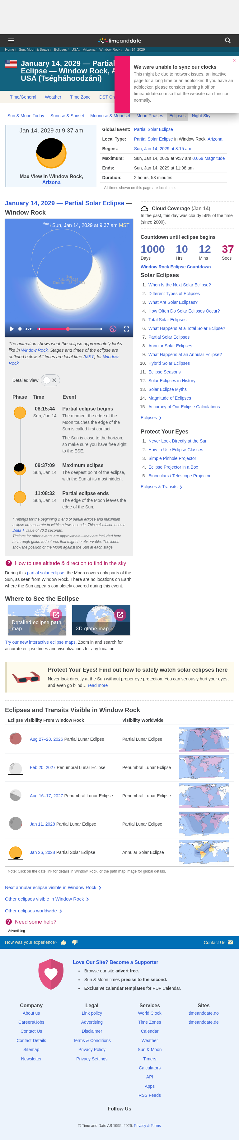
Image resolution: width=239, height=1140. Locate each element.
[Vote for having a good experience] (63, 942)
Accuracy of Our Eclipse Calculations (184, 406)
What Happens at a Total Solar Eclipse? (186, 328)
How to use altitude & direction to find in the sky (70, 563)
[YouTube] (141, 1120)
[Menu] (11, 40)
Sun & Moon (150, 1049)
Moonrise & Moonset (110, 115)
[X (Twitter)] (109, 1120)
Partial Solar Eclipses (169, 337)
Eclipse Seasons (164, 371)
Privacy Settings (91, 1058)
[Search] (228, 40)
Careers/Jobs (31, 1022)
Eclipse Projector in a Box (173, 467)
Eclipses (60, 49)
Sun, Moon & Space (34, 49)
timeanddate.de (204, 1022)
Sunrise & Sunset (67, 115)
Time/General (23, 97)
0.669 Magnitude (208, 158)
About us (31, 1013)
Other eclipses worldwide (31, 910)
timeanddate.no (204, 1013)
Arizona (89, 49)
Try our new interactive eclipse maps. (41, 642)
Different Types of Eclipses (174, 293)
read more (98, 685)
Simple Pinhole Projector (172, 458)
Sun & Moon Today (25, 115)
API (149, 1076)
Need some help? (35, 922)
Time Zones (149, 1022)
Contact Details (31, 1040)
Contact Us (219, 942)
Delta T (18, 530)
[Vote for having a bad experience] (75, 942)
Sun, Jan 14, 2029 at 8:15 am (162, 148)
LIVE (25, 329)
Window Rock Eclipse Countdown (176, 266)
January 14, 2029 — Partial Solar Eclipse (64, 203)
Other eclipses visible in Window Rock (44, 898)
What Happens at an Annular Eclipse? (185, 354)
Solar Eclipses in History (171, 380)
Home (9, 49)
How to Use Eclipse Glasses (175, 449)
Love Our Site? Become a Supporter (115, 962)
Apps (150, 1086)
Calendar (150, 1031)
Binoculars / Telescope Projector (179, 475)
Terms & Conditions (92, 1040)
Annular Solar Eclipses (170, 345)
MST (124, 225)
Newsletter (31, 1058)
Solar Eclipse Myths (167, 389)
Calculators (150, 1067)
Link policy (92, 1013)
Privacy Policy (91, 1049)
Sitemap (31, 1049)
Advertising (92, 1022)
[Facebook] (98, 1120)
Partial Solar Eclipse (153, 129)
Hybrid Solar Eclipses (169, 363)
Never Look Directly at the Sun (178, 440)
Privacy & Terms (147, 1126)
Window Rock (109, 49)
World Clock (150, 1013)
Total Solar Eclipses (167, 319)
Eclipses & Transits (159, 486)
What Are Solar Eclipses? (173, 302)
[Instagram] (130, 1120)
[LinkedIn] (119, 1120)
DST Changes (113, 97)
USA (75, 49)
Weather (53, 97)
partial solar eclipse (45, 572)
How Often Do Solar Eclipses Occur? (184, 310)
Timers (149, 1058)
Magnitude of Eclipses (169, 398)
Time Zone (80, 97)
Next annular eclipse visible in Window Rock (50, 887)
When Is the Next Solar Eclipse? (179, 284)
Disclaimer (92, 1031)
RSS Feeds (149, 1095)
